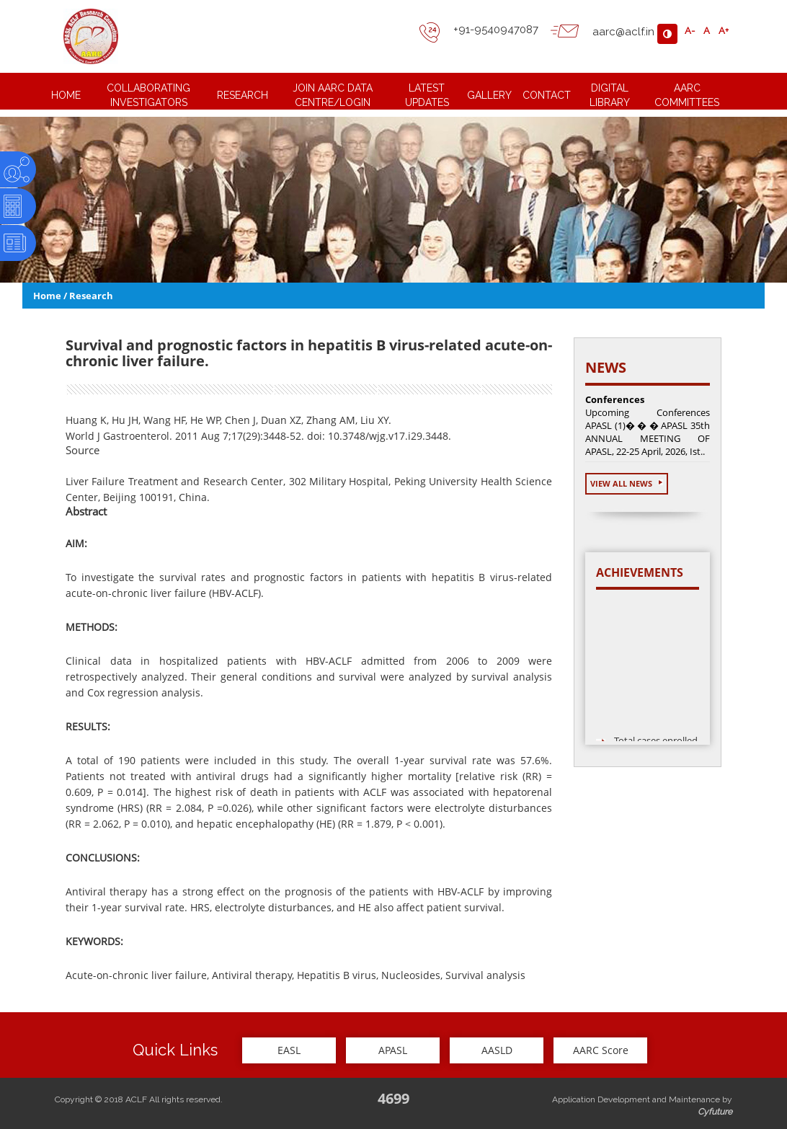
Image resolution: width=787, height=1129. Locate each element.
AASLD (496, 1050)
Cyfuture (715, 1112)
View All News (626, 483)
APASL (392, 1050)
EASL (289, 1050)
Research (91, 295)
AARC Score (600, 1050)
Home (47, 295)
